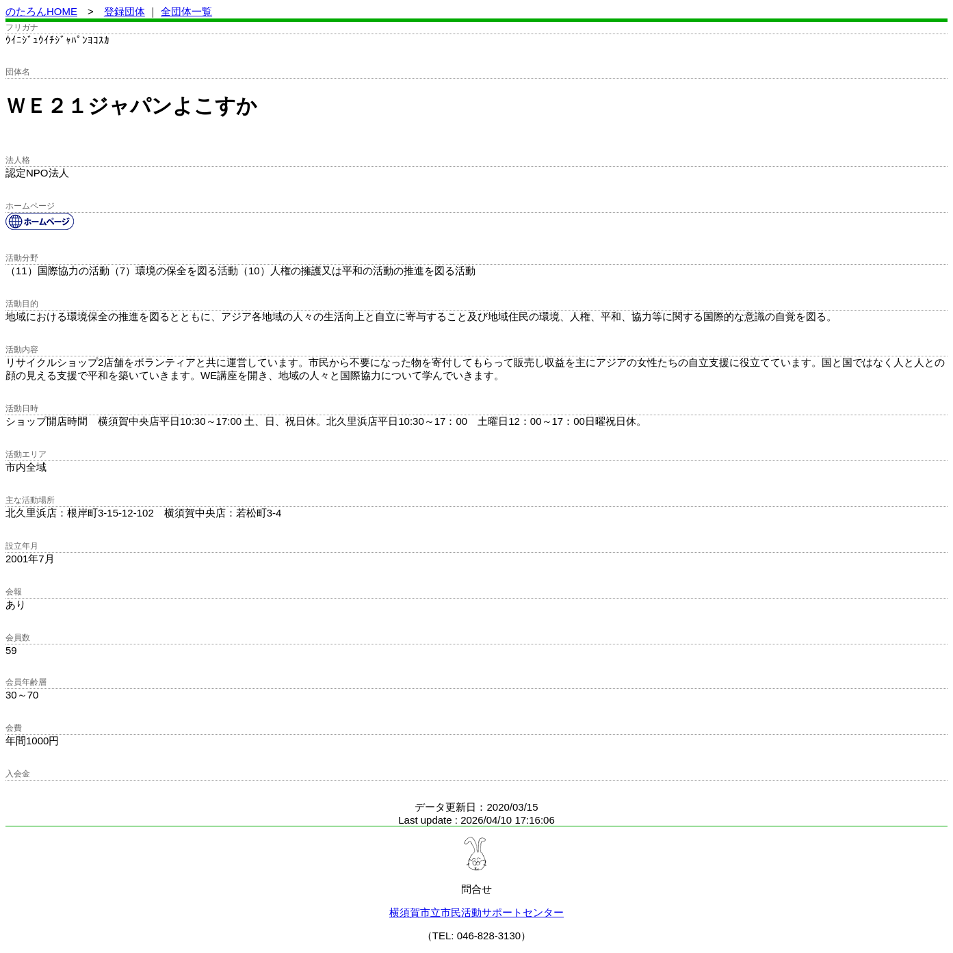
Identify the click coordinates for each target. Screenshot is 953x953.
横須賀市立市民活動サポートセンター (476, 912)
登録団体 (124, 11)
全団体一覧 (186, 11)
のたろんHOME (41, 11)
